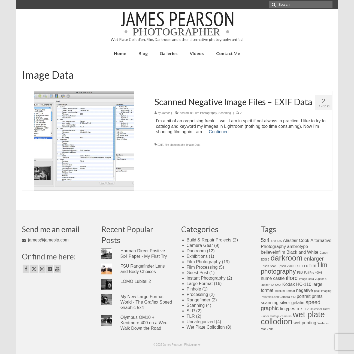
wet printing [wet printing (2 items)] (305, 322)
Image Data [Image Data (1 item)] (306, 278)
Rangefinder (198, 300)
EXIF (160, 144)
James (166, 112)
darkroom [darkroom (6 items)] (286, 258)
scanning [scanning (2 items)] (270, 302)
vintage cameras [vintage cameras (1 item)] (281, 316)
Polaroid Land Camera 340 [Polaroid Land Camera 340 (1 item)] (278, 296)
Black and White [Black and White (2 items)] (302, 252)
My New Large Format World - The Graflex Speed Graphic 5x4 (146, 302)
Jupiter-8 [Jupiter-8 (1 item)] (320, 278)
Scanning (225, 112)
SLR (191, 310)
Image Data (193, 144)
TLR (191, 316)
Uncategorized (201, 321)
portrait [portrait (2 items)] (304, 296)
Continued (219, 131)
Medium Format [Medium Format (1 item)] (285, 290)
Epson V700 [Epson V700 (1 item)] (286, 266)
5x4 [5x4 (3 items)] (265, 240)
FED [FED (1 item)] (305, 266)
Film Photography (205, 112)
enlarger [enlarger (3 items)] (314, 259)
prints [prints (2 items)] (317, 296)
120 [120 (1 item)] (273, 241)
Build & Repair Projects (209, 240)
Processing (197, 294)
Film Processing (202, 267)
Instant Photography (206, 278)
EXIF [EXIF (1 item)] (298, 266)
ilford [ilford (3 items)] (292, 278)
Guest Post (197, 272)
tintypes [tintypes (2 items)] (287, 308)
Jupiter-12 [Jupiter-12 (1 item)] (267, 284)
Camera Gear (200, 245)
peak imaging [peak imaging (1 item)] (322, 290)
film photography (175, 144)
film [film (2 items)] (312, 265)
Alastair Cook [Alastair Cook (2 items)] (296, 240)
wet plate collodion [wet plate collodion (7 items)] (293, 318)
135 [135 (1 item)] (279, 241)
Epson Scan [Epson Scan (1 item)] (268, 266)
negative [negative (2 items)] (304, 290)
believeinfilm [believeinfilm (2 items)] (273, 252)
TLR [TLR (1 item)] (299, 309)
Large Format (200, 283)
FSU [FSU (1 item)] (300, 272)
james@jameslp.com (45, 240)
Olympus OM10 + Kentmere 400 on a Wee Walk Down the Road (144, 323)
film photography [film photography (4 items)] (294, 268)
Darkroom (196, 251)
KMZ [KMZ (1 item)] (278, 284)
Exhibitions (197, 256)
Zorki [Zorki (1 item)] (270, 329)
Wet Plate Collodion (206, 327)
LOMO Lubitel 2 (135, 281)
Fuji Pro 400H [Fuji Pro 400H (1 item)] (313, 272)
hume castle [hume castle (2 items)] (273, 278)
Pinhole (194, 289)
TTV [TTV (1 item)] (305, 309)
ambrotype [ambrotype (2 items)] (297, 246)
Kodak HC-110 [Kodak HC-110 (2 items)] (296, 284)
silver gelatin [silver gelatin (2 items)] (292, 302)
